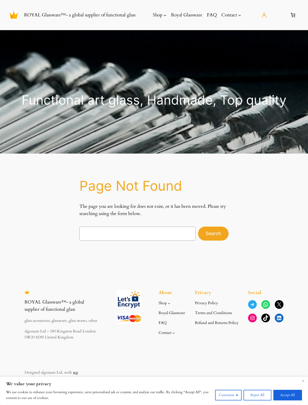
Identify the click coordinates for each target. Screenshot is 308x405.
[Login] (264, 15)
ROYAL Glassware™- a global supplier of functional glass (79, 15)
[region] (154, 391)
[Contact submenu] (239, 15)
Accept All (287, 395)
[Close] (303, 381)
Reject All (257, 395)
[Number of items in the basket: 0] (293, 15)
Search (213, 233)
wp (75, 372)
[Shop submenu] (165, 15)
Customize (226, 395)
